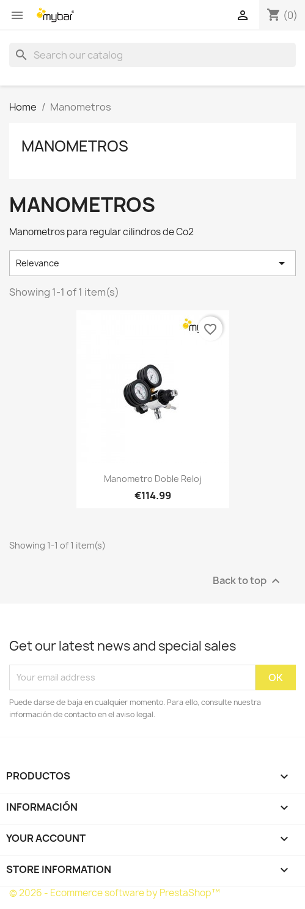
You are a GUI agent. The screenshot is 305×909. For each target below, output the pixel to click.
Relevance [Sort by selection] (152, 263)
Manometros (74, 146)
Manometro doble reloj (153, 478)
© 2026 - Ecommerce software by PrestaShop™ (114, 892)
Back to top (248, 580)
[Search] (152, 55)
